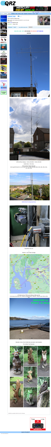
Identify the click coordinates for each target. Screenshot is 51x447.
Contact (33, 13)
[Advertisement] (17, 424)
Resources (30, 13)
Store (22, 13)
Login (37, 13)
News (16, 13)
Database (13, 13)
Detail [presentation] (15, 27)
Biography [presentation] (10, 27)
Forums (19, 13)
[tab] (10, 27)
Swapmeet (25, 13)
